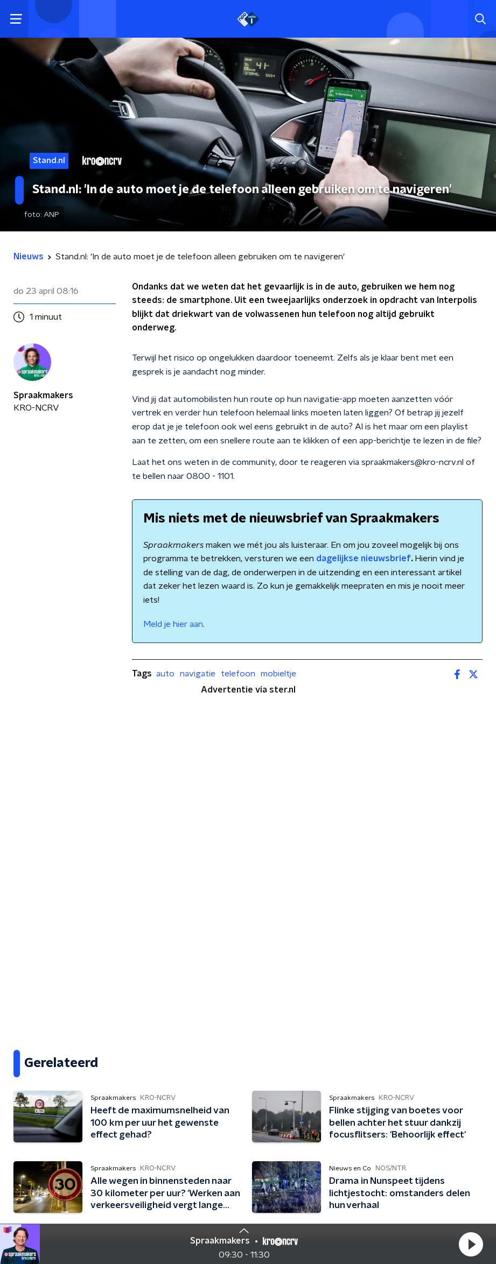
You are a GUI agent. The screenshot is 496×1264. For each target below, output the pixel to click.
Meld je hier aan (173, 624)
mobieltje (278, 673)
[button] (470, 1244)
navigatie (197, 673)
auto (165, 673)
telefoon (238, 673)
